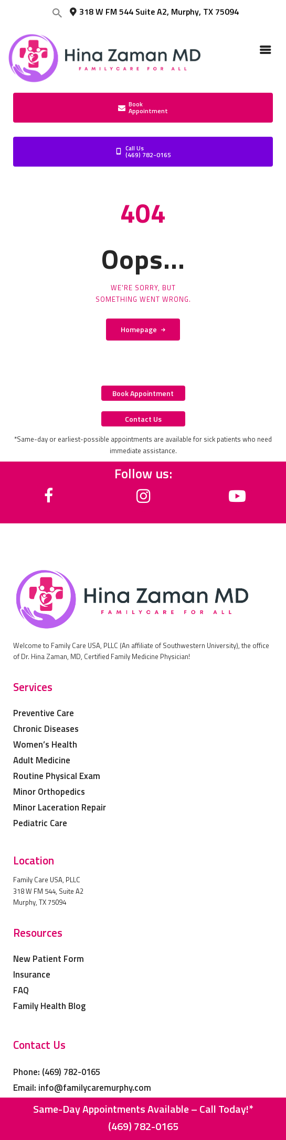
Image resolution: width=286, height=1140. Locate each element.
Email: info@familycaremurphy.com (82, 1087)
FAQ (21, 990)
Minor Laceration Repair (59, 807)
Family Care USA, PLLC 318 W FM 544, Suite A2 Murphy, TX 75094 (48, 890)
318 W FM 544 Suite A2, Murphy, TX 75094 (154, 11)
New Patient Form (48, 959)
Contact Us (39, 1045)
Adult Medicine (41, 760)
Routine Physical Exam (56, 776)
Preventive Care (43, 713)
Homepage (139, 329)
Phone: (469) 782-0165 (56, 1072)
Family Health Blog (49, 1006)
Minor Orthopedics (49, 791)
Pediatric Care (40, 823)
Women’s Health (45, 744)
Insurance (31, 974)
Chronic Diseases (46, 729)
